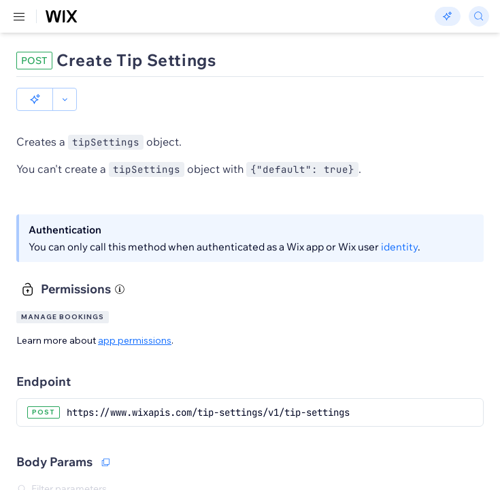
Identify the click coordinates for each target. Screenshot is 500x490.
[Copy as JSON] (105, 438)
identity (399, 223)
